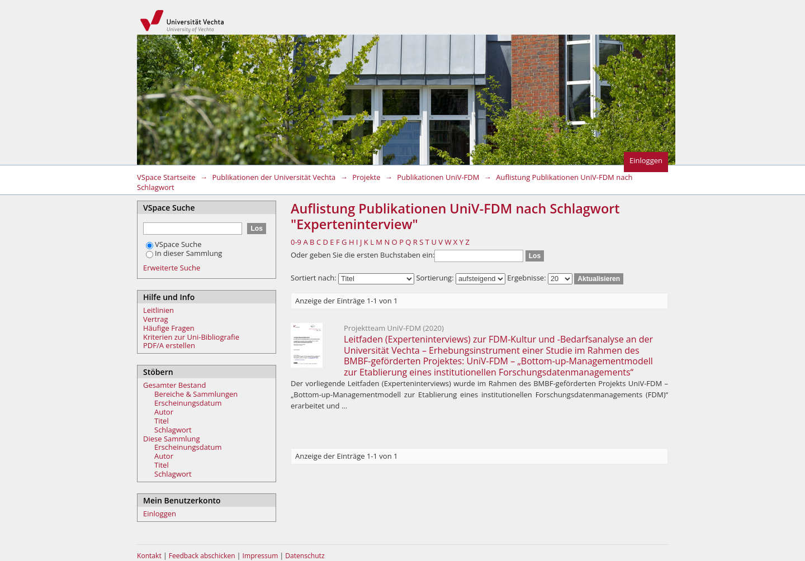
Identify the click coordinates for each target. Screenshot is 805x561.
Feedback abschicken (202, 555)
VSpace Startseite (166, 177)
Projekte (366, 177)
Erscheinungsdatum (188, 403)
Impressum (261, 555)
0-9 (296, 242)
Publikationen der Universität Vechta (273, 177)
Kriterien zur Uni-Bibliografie (191, 337)
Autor (163, 412)
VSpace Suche (174, 244)
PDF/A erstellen (169, 345)
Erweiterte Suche (171, 268)
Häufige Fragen (169, 328)
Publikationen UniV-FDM (438, 177)
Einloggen (645, 160)
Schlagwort (173, 430)
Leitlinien (158, 310)
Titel (161, 421)
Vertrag (155, 319)
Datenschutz (304, 555)
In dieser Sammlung (184, 253)
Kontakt (149, 555)
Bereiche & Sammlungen (196, 394)
